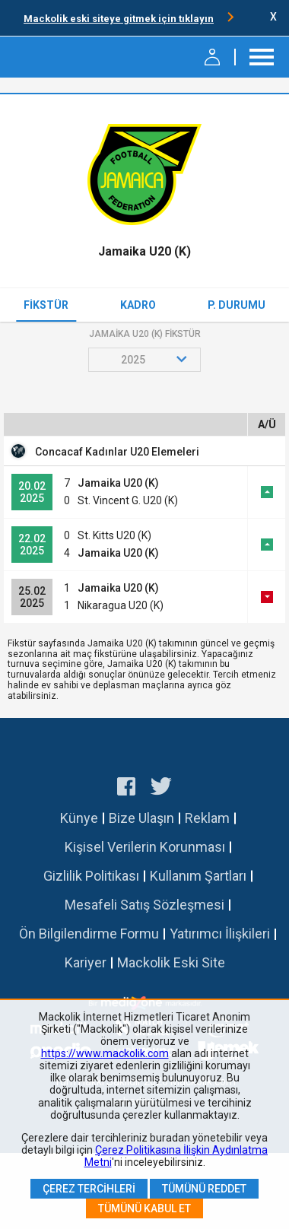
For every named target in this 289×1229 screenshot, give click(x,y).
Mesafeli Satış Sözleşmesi (144, 905)
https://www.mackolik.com (105, 1053)
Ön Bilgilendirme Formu (89, 934)
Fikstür (46, 305)
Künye (79, 818)
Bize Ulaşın (141, 818)
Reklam (207, 818)
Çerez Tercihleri (89, 1189)
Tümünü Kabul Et (144, 1208)
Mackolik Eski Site (171, 962)
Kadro (138, 305)
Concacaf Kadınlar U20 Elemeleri (117, 452)
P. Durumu (236, 305)
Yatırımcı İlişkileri (220, 934)
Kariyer (85, 962)
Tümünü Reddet (204, 1189)
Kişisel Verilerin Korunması (145, 847)
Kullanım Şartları (198, 876)
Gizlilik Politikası (91, 876)
